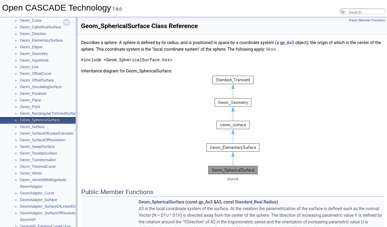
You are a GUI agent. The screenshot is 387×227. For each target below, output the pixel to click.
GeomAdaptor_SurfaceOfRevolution (49, 213)
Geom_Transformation (38, 160)
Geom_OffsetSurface (37, 80)
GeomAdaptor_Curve (37, 193)
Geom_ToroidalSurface (38, 153)
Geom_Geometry (34, 54)
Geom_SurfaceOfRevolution (42, 140)
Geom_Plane (30, 100)
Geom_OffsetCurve (35, 74)
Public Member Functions (367, 20)
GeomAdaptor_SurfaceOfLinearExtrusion (53, 206)
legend (232, 179)
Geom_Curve (30, 20)
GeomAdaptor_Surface (38, 200)
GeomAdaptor (31, 186)
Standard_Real (248, 202)
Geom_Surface (32, 127)
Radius (269, 202)
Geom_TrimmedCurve (38, 167)
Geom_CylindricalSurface (40, 27)
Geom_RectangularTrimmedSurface (49, 113)
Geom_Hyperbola (34, 60)
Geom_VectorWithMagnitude (43, 180)
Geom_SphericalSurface (40, 120)
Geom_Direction (33, 34)
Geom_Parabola (33, 93)
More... (272, 49)
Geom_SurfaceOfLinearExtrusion (46, 133)
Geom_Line (29, 67)
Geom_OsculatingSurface (40, 87)
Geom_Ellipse (31, 47)
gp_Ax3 (287, 42)
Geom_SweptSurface (37, 147)
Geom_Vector (31, 173)
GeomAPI (28, 220)
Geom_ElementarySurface (41, 40)
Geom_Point (30, 107)
